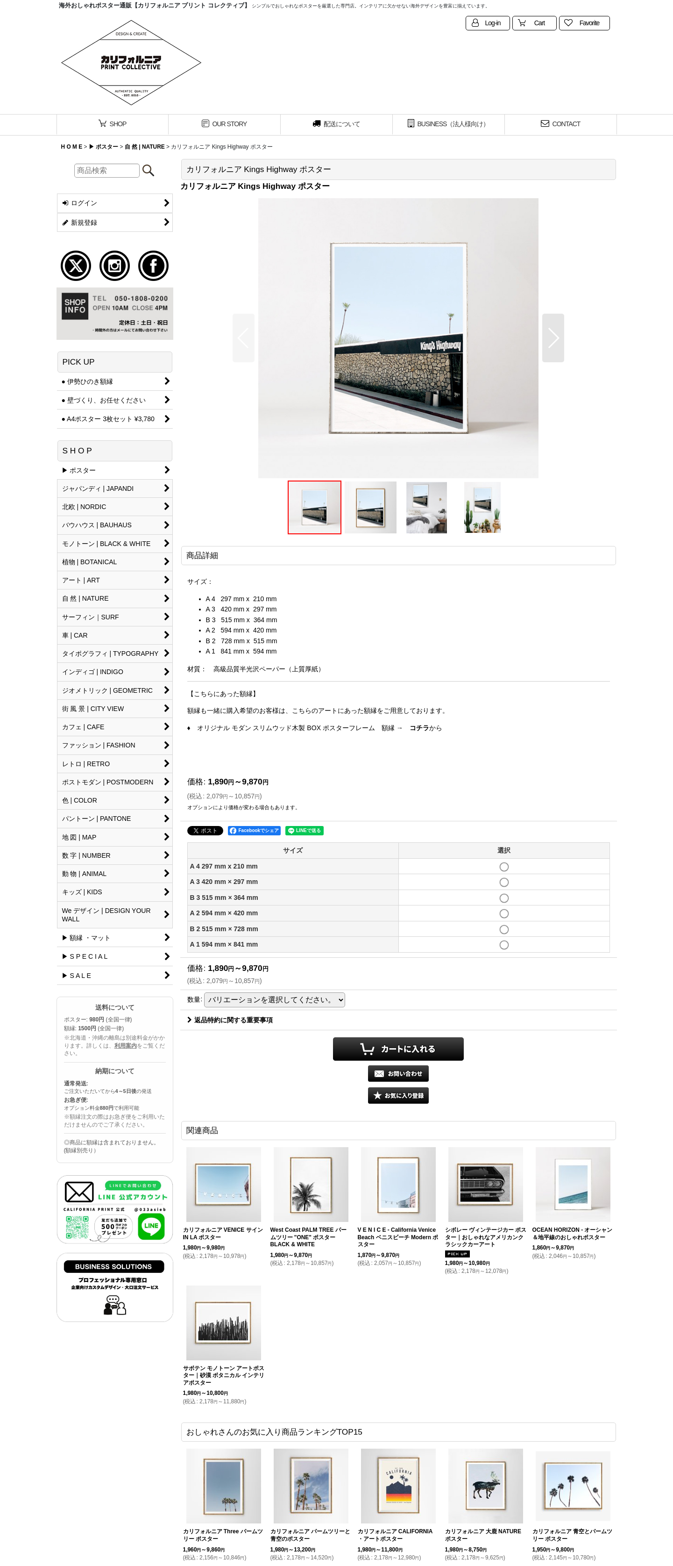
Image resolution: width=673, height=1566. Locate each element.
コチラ (419, 728)
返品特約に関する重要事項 (230, 1020)
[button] (244, 338)
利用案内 (125, 1045)
